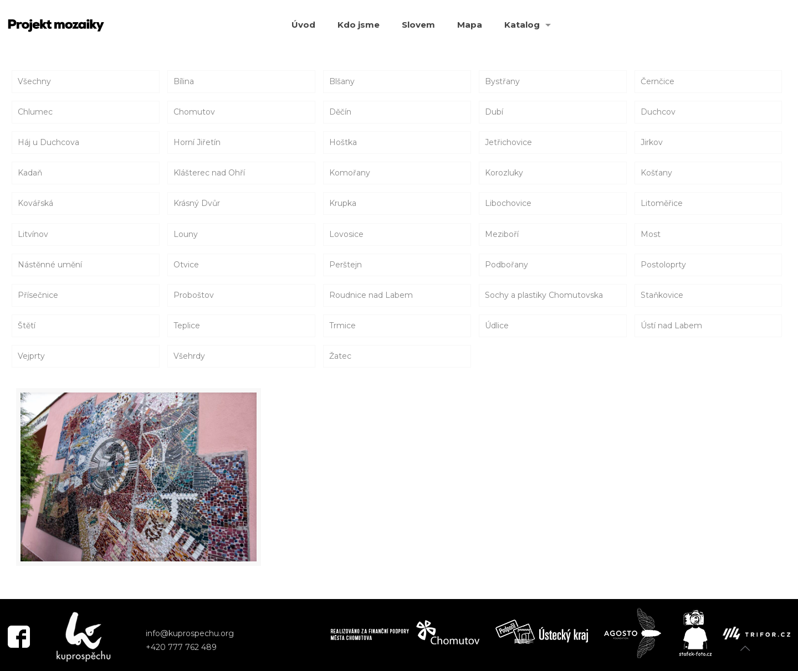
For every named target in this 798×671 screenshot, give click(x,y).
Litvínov (33, 234)
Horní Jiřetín (197, 142)
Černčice (657, 81)
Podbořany (506, 265)
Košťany (656, 173)
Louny (185, 234)
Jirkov (652, 142)
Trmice (342, 326)
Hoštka (343, 142)
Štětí (26, 326)
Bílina (183, 81)
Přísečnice (38, 295)
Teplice (186, 326)
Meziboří (502, 234)
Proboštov (193, 295)
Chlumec (35, 112)
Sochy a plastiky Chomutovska (544, 295)
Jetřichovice (508, 142)
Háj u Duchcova (48, 142)
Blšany (342, 81)
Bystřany (502, 81)
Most (651, 234)
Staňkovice (662, 295)
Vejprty (31, 356)
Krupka (342, 203)
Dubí (494, 112)
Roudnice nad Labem (371, 295)
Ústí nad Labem (671, 326)
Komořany (349, 173)
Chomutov (194, 112)
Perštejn (345, 265)
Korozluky (504, 173)
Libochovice (508, 203)
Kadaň (30, 173)
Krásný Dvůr (196, 203)
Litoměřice (662, 203)
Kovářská (35, 203)
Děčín (340, 112)
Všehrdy (189, 356)
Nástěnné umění (50, 265)
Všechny (34, 81)
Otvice (186, 265)
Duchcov (658, 112)
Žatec (340, 356)
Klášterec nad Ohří (209, 173)
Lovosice (346, 234)
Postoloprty (663, 265)
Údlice (497, 326)
